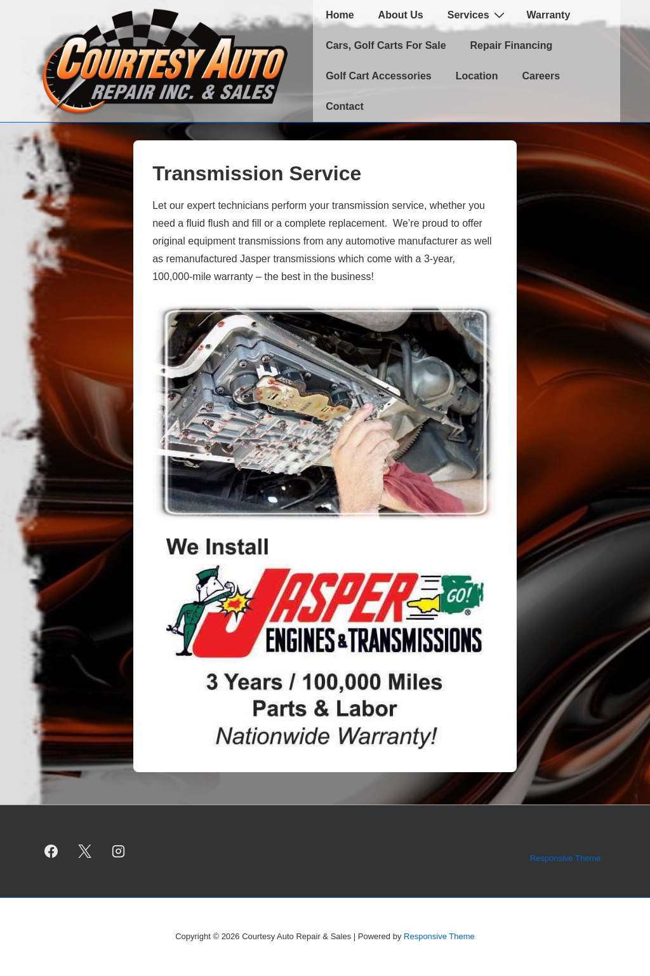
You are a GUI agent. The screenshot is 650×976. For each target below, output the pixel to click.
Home (340, 15)
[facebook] (51, 851)
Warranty (549, 15)
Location (477, 75)
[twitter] (85, 851)
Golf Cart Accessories (379, 75)
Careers (541, 75)
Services (478, 14)
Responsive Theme (565, 858)
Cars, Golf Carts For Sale (386, 45)
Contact (345, 106)
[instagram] (119, 851)
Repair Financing (511, 45)
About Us (400, 15)
